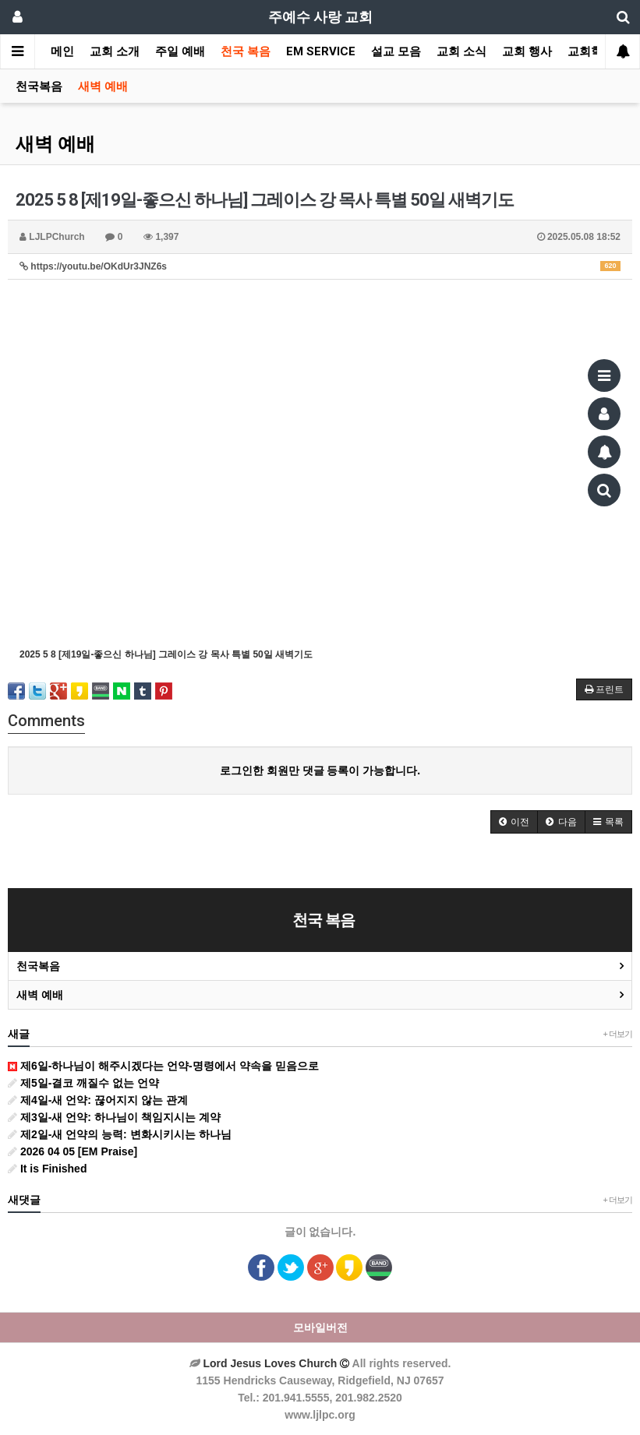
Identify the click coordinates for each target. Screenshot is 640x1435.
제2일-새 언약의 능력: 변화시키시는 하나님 (120, 1134)
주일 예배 (180, 51)
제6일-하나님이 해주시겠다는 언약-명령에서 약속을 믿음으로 (163, 1066)
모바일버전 (320, 1327)
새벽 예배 (103, 86)
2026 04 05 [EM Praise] (72, 1151)
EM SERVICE (320, 51)
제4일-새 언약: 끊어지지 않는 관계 (98, 1100)
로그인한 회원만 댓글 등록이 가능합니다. (320, 770)
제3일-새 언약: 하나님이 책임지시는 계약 (114, 1117)
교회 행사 (527, 51)
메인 (62, 51)
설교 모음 (396, 51)
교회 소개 (115, 51)
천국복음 (39, 86)
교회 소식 (461, 51)
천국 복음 (245, 51)
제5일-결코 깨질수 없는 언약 (83, 1083)
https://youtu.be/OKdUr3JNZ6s (320, 266)
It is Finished (47, 1168)
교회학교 (591, 51)
